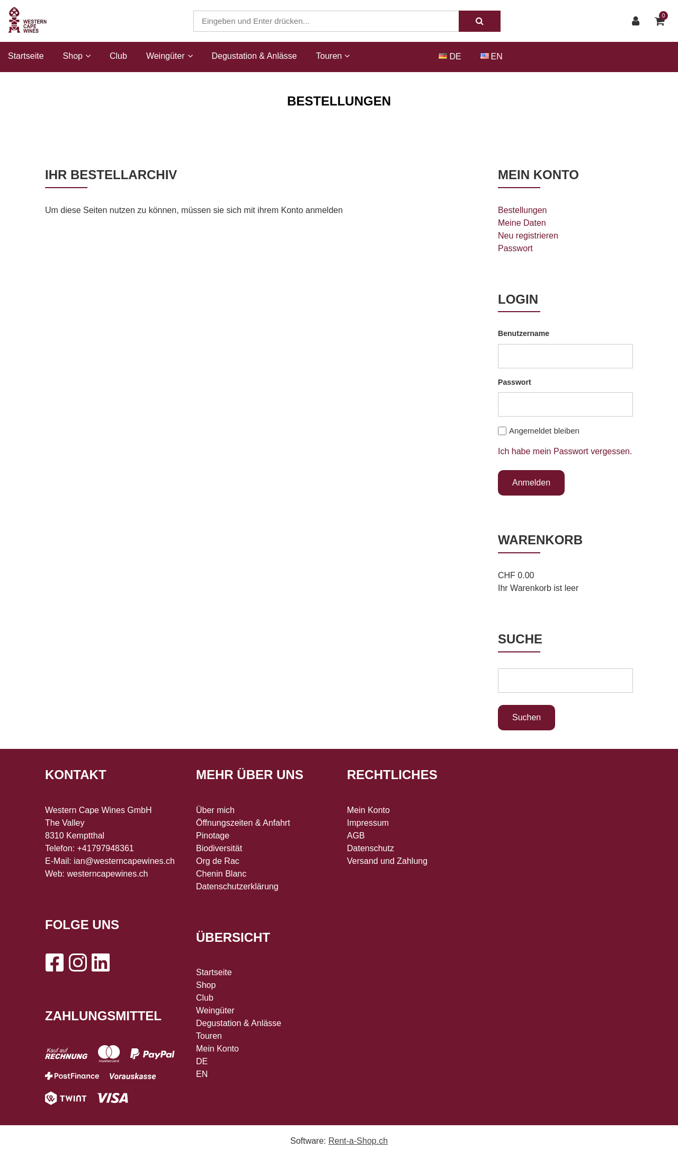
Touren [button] (333, 55)
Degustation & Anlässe (254, 55)
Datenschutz (370, 848)
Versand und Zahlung (387, 860)
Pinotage (212, 835)
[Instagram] (77, 962)
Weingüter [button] (169, 55)
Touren (209, 1035)
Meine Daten (522, 222)
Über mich (215, 810)
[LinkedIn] (101, 962)
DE (455, 56)
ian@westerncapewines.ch (124, 860)
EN (497, 56)
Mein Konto (217, 1048)
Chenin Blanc (221, 873)
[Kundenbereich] (638, 21)
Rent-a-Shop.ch (358, 1140)
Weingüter (215, 1010)
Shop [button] (77, 55)
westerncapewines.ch (107, 873)
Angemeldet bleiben (544, 430)
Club (118, 55)
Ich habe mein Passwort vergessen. (565, 451)
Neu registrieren (528, 235)
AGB (356, 835)
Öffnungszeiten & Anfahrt (243, 822)
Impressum (368, 822)
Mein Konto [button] (394, 55)
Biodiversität (219, 848)
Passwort (515, 248)
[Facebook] (54, 962)
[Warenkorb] (662, 21)
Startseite (26, 55)
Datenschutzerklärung (237, 886)
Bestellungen (522, 210)
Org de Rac (217, 860)
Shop (206, 985)
